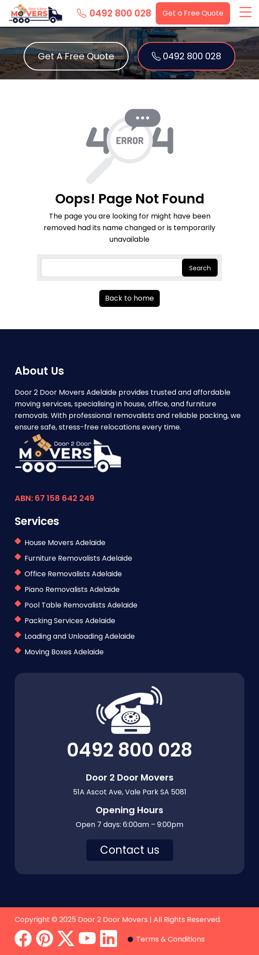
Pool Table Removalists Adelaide (81, 605)
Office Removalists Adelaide (73, 574)
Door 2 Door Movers (113, 919)
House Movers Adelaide (64, 542)
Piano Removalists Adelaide (72, 589)
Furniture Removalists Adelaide (78, 558)
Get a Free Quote (192, 13)
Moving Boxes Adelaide (64, 652)
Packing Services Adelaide (69, 621)
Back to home (129, 298)
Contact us (129, 850)
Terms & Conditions (170, 939)
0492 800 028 (114, 13)
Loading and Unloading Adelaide (79, 636)
